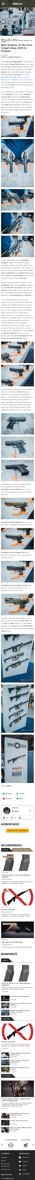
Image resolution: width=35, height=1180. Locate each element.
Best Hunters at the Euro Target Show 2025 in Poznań (16, 41)
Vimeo (22, 1170)
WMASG (3, 39)
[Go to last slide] (2, 1144)
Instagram (24, 1174)
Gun (9, 39)
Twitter (23, 1166)
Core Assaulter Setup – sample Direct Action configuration (16, 1099)
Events (15, 39)
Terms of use (5, 1169)
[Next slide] (33, 1144)
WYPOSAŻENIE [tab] (7, 1076)
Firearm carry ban (8, 1042)
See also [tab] (5, 850)
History (3, 1160)
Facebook (24, 1157)
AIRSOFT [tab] (5, 960)
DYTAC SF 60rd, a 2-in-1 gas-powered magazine (16, 984)
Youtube (23, 1161)
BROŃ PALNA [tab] (6, 1019)
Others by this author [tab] (21, 850)
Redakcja (4, 1157)
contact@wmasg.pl (7, 1178)
